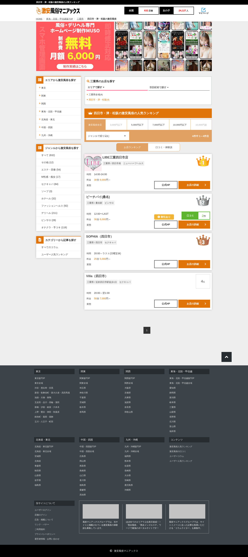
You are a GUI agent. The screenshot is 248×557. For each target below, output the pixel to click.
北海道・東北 (47, 119)
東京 (42, 87)
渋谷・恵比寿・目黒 (44, 388)
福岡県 (128, 456)
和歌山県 (129, 412)
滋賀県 (128, 402)
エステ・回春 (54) (51, 169)
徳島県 (83, 485)
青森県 (38, 466)
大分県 (128, 475)
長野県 (172, 417)
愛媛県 (83, 490)
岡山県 (83, 461)
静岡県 (172, 393)
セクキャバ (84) (49, 184)
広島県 (83, 456)
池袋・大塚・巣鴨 (43, 397)
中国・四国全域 (87, 451)
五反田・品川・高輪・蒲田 (47, 402)
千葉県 (83, 397)
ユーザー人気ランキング (54, 254)
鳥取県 (83, 466)
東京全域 (39, 383)
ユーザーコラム (176, 456)
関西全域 (129, 383)
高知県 (83, 495)
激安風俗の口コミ (177, 451)
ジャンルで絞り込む (108, 134)
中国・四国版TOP (88, 446)
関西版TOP (130, 378)
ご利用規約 (40, 529)
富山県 (172, 426)
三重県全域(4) (95, 94)
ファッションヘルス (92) (54, 205)
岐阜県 (172, 402)
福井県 (172, 431)
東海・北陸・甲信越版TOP (59, 19)
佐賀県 (128, 466)
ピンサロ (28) (48, 220)
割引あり (164, 217)
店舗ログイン (41, 515)
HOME (39, 19)
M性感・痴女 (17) (50, 176)
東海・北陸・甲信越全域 (180, 383)
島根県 (83, 470)
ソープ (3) (46, 191)
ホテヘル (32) (48, 198)
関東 (42, 95)
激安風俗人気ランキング (180, 446)
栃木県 (83, 407)
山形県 (38, 475)
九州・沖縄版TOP (133, 446)
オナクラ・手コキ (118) (54, 227)
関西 (42, 103)
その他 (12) (47, 162)
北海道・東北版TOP (44, 446)
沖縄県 (128, 490)
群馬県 (83, 412)
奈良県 (128, 407)
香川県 (83, 480)
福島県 (38, 485)
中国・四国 (46, 127)
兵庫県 (128, 397)
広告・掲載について (44, 519)
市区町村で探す (159, 87)
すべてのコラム (49, 247)
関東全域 (84, 383)
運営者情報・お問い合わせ (47, 539)
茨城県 (83, 402)
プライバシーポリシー (45, 534)
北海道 (38, 461)
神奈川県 (84, 393)
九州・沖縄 (46, 135)
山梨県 (172, 412)
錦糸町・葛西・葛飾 (44, 417)
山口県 (83, 475)
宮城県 (38, 456)
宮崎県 (128, 480)
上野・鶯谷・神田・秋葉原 (47, 412)
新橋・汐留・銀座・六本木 (47, 407)
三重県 (80, 19)
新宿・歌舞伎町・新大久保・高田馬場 (52, 393)
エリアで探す (96, 87)
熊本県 (128, 461)
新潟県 (172, 397)
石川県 (172, 421)
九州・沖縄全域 (132, 451)
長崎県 (128, 470)
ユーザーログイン (43, 510)
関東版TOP (85, 378)
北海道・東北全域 (43, 451)
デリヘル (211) (49, 213)
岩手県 (38, 480)
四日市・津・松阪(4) (98, 99)
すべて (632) (48, 155)
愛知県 (172, 388)
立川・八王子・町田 (44, 421)
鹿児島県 (129, 485)
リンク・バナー (42, 524)
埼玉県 (83, 388)
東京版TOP (40, 378)
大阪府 (128, 388)
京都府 (128, 393)
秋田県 (38, 470)
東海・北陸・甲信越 (50, 111)
